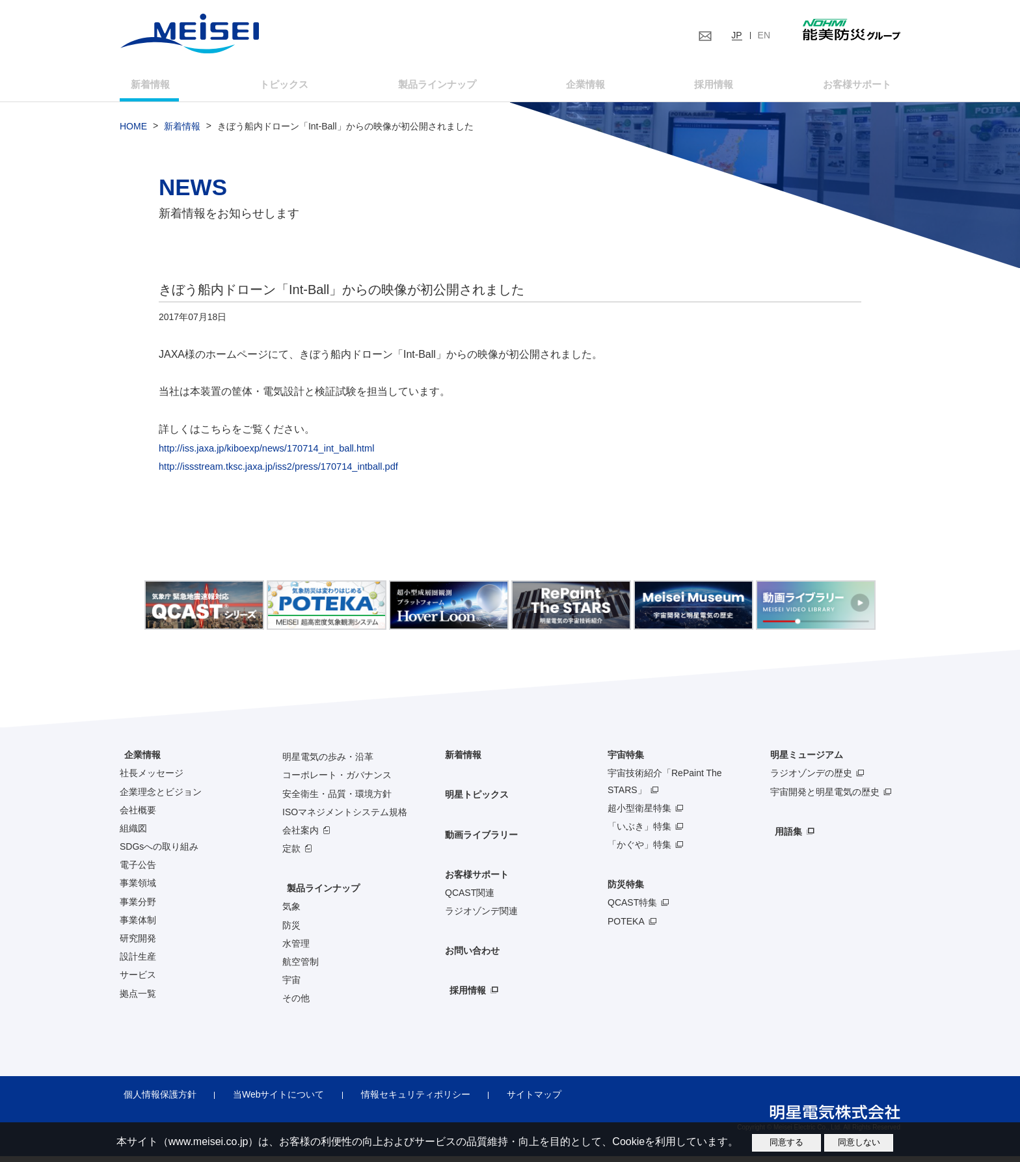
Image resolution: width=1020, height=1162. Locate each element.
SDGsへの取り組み (159, 852)
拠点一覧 (138, 999)
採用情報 (700, 87)
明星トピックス (477, 801)
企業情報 (580, 87)
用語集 (784, 837)
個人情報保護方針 (156, 1101)
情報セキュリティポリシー (397, 1101)
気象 (291, 913)
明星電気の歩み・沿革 (327, 763)
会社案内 (300, 836)
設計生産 (138, 963)
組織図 (133, 834)
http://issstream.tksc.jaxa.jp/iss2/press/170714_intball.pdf (290, 472)
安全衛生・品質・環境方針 (337, 799)
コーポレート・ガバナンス (337, 781)
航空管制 (300, 967)
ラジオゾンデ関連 (481, 917)
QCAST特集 (632, 909)
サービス (138, 981)
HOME (133, 133)
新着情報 (165, 87)
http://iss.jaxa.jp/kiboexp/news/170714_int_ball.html (277, 453)
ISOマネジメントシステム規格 (344, 818)
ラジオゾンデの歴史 (811, 779)
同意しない (859, 1142)
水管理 (296, 949)
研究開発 (138, 944)
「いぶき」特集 (639, 832)
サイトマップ (508, 1101)
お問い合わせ (472, 957)
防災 (291, 931)
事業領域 (138, 889)
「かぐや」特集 (639, 850)
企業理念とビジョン (161, 797)
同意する (786, 1142)
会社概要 (138, 816)
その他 (296, 1004)
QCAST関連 (469, 898)
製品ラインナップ (318, 894)
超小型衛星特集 (639, 814)
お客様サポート (837, 87)
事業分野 (138, 907)
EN (764, 35)
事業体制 (138, 926)
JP (736, 35)
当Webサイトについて (268, 1101)
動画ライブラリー (481, 840)
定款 (291, 854)
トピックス (291, 87)
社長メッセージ (151, 779)
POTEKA (626, 927)
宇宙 (291, 986)
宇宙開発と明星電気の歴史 (824, 797)
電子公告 (138, 871)
